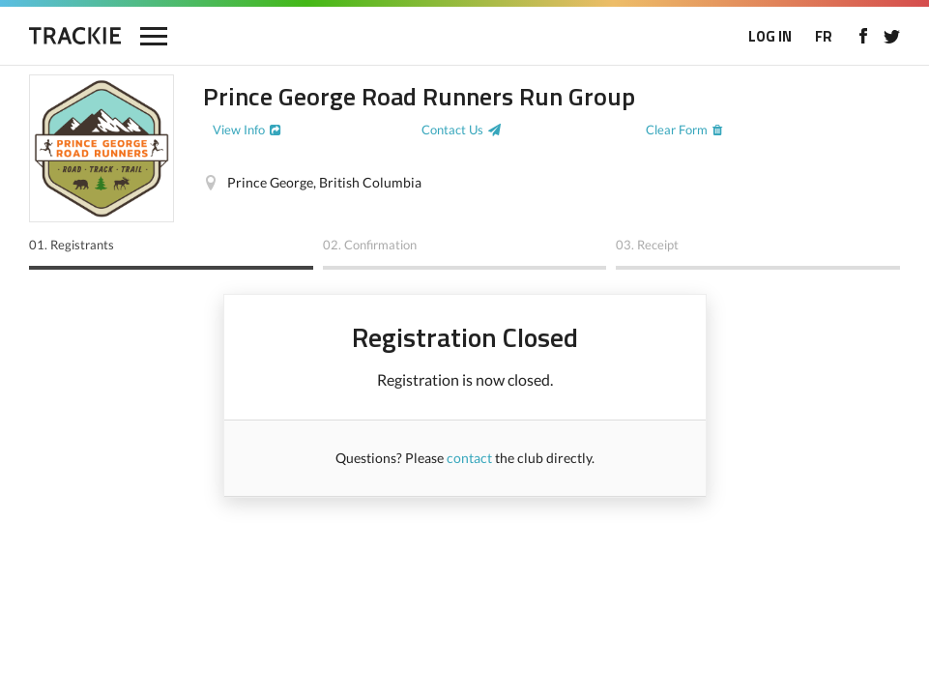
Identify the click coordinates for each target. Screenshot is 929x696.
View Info (239, 129)
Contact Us (452, 129)
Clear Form (677, 129)
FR (823, 36)
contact (469, 458)
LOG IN (770, 36)
